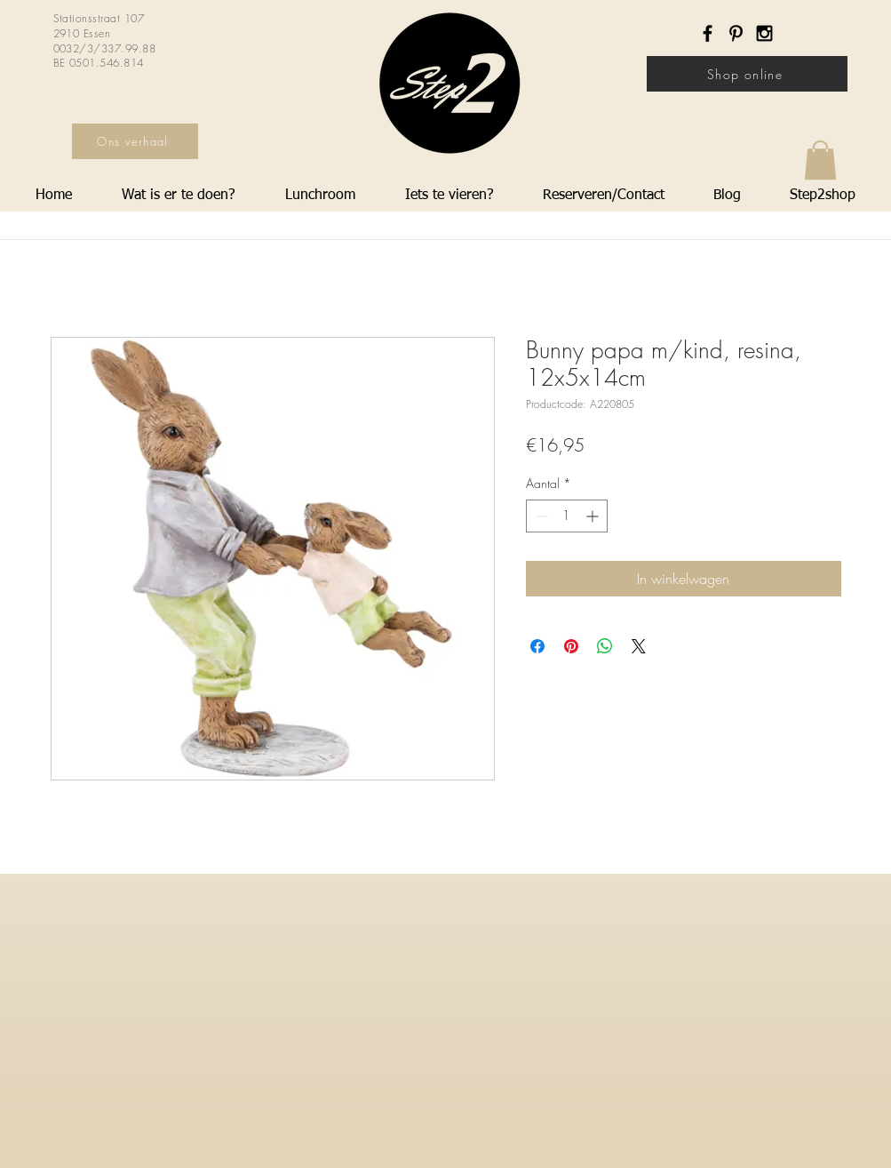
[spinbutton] (567, 516)
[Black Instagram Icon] (764, 33)
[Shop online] (747, 74)
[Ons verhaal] (135, 141)
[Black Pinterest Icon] (736, 33)
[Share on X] (638, 646)
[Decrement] (540, 516)
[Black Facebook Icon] (707, 33)
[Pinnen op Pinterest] (571, 646)
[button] (820, 160)
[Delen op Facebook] (537, 646)
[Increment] (594, 516)
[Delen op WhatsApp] (605, 646)
